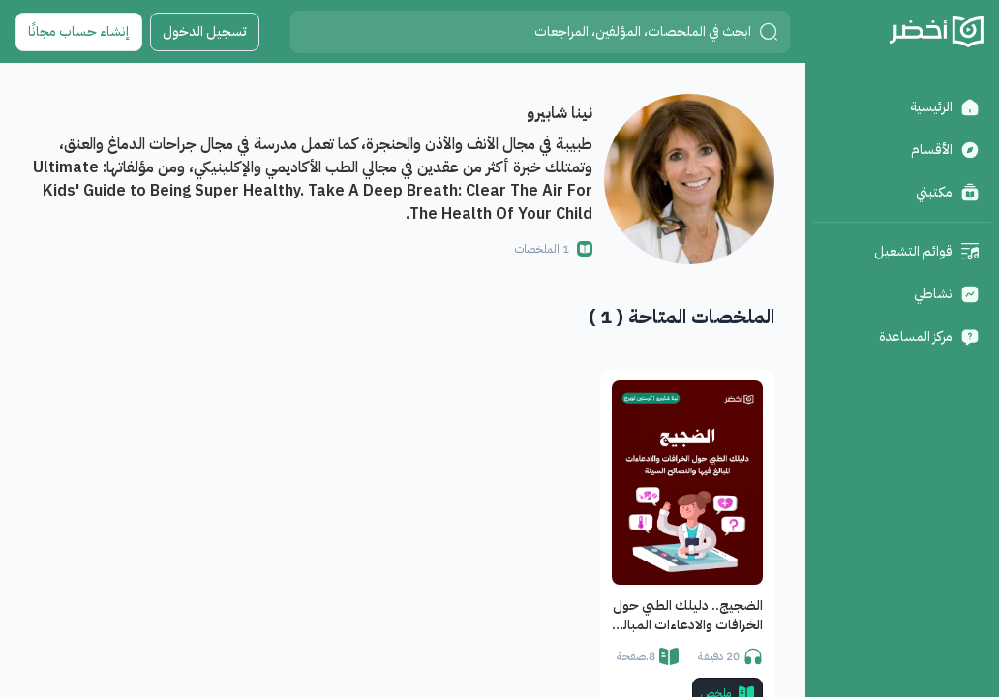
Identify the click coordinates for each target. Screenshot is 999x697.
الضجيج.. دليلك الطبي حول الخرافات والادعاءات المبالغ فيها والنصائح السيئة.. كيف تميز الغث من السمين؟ (688, 615)
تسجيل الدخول (205, 31)
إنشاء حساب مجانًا (79, 31)
